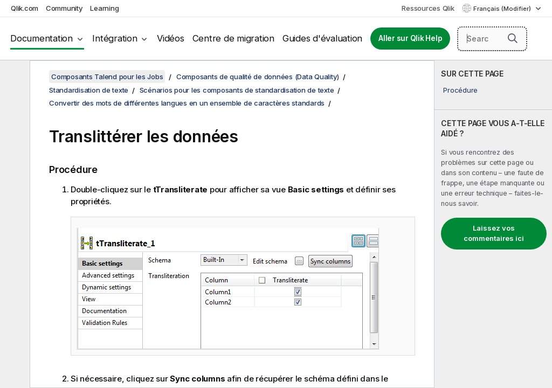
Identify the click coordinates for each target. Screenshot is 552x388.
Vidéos (170, 38)
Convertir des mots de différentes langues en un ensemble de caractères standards (187, 103)
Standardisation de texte (88, 90)
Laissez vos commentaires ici (494, 233)
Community (64, 8)
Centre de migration (233, 38)
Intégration (114, 38)
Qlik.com (24, 8)
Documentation (41, 38)
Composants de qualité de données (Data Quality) (257, 76)
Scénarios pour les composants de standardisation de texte (237, 90)
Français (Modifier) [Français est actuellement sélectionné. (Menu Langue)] (503, 8)
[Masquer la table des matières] (13, 77)
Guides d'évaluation (322, 38)
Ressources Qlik (428, 8)
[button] (513, 38)
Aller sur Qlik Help (410, 38)
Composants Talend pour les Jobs (107, 76)
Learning (104, 8)
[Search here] (492, 38)
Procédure (460, 90)
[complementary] (493, 224)
